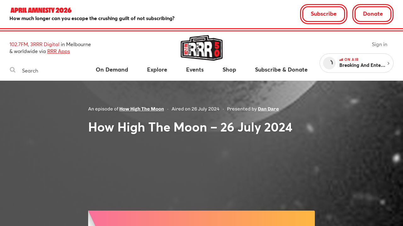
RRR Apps (58, 51)
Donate (373, 13)
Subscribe (324, 13)
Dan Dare (268, 109)
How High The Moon (141, 109)
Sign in (379, 44)
